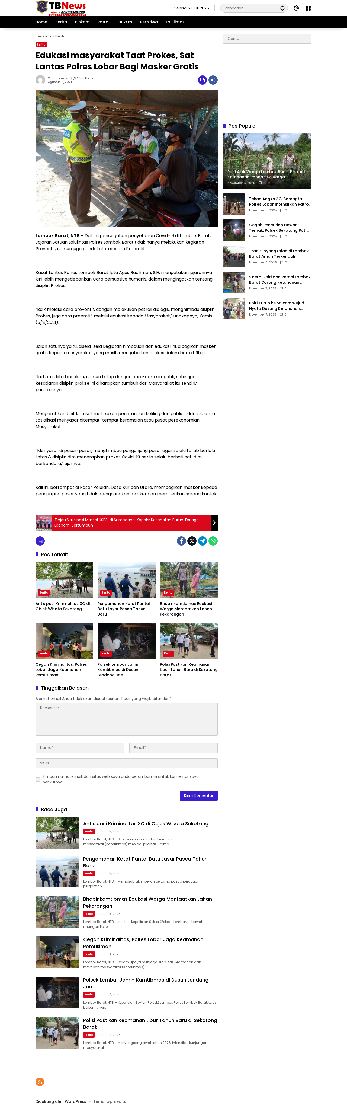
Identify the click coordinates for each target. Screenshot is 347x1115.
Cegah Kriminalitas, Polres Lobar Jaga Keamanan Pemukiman (61, 670)
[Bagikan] (213, 80)
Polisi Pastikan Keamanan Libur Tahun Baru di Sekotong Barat (189, 670)
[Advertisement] (267, 83)
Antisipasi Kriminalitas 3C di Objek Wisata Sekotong (63, 606)
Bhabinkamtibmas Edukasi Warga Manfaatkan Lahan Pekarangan (186, 609)
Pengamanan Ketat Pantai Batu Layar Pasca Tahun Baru (124, 609)
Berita (41, 44)
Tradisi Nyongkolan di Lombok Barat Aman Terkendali (279, 254)
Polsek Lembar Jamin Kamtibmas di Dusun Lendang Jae (118, 670)
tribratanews (58, 78)
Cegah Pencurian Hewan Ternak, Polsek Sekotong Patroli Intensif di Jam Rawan (280, 227)
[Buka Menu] (308, 8)
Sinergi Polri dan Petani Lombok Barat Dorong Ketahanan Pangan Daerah (280, 280)
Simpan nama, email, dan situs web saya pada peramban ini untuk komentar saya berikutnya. (121, 779)
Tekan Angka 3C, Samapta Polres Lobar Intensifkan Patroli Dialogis (280, 201)
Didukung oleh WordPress (61, 1101)
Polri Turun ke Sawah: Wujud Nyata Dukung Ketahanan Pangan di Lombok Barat (276, 306)
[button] (282, 8)
